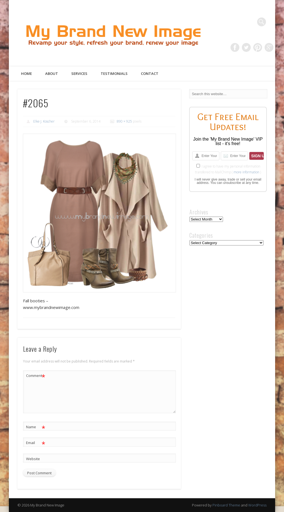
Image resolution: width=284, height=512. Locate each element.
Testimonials (114, 73)
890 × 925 (124, 121)
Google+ (269, 47)
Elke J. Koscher (44, 121)
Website (33, 458)
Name (35, 427)
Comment (35, 376)
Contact (149, 73)
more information (246, 172)
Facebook (234, 47)
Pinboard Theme (226, 505)
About (51, 73)
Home (26, 73)
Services (79, 73)
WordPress (257, 505)
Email (35, 443)
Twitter (246, 47)
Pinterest (257, 47)
